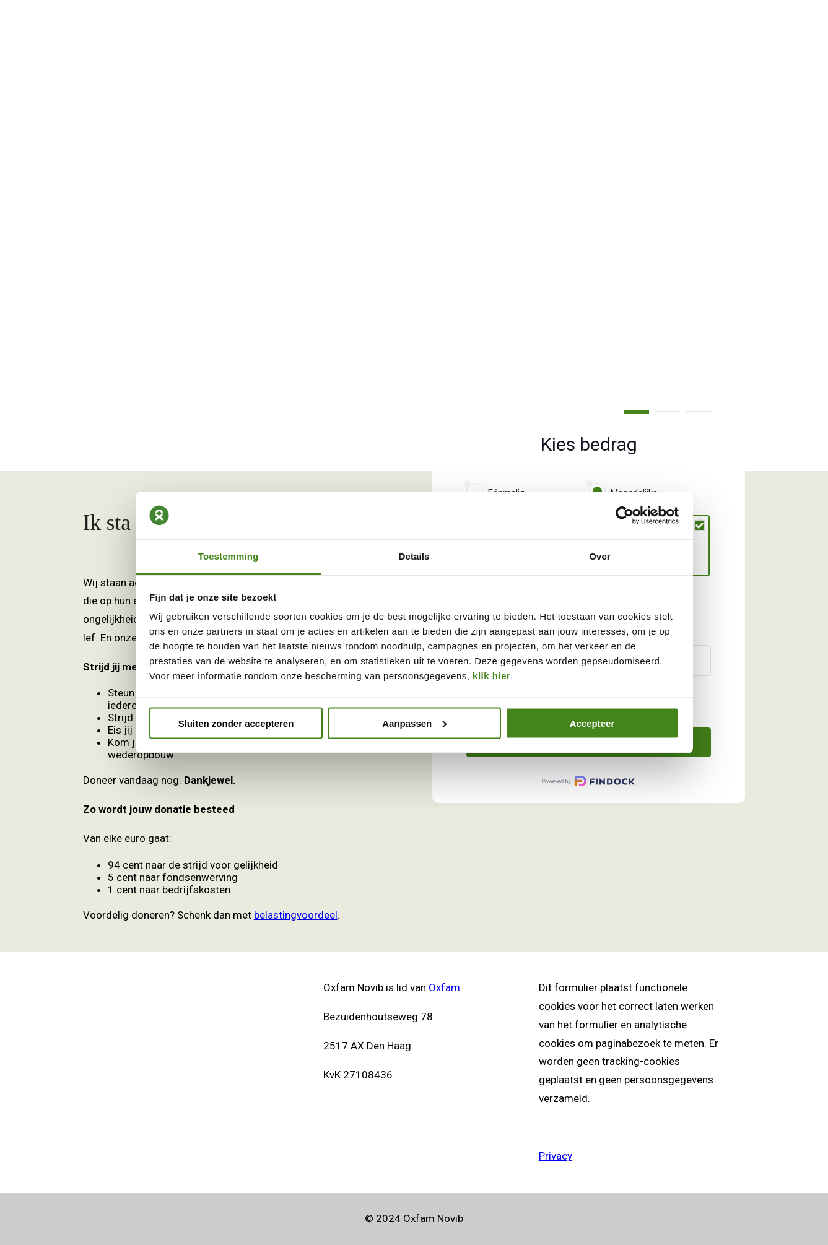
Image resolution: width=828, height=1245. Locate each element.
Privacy (555, 1156)
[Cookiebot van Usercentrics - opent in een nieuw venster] (624, 515)
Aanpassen (414, 723)
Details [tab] (414, 556)
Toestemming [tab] (228, 556)
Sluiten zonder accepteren (236, 723)
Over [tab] (600, 556)
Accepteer (592, 723)
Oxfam (444, 987)
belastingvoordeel (296, 915)
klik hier (491, 675)
